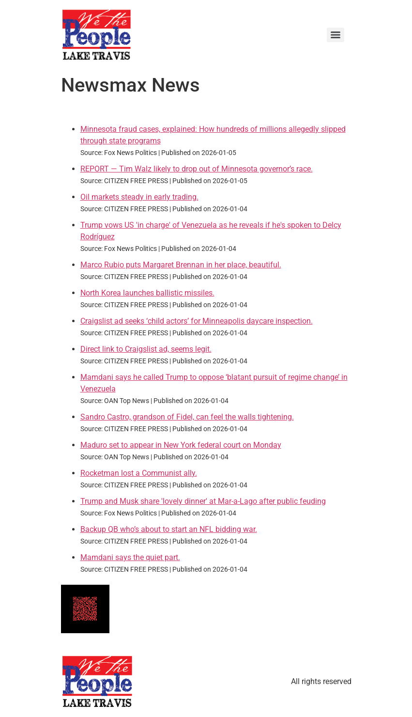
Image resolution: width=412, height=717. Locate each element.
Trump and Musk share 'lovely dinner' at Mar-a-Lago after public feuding (203, 501)
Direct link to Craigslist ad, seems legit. (146, 349)
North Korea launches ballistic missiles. (147, 292)
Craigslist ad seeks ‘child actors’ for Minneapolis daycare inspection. (196, 321)
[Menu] (335, 35)
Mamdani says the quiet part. (130, 557)
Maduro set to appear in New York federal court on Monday (180, 445)
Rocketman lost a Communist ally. (138, 473)
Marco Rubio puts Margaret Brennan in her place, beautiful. (180, 264)
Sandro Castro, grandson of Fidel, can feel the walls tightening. (187, 416)
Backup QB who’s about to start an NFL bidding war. (168, 529)
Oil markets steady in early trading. (139, 197)
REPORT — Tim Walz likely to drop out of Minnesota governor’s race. (196, 168)
